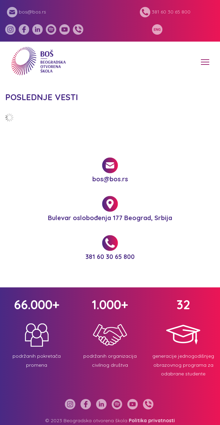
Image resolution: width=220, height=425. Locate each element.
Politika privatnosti (152, 420)
